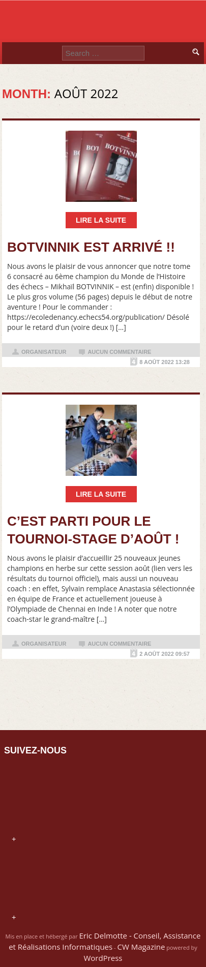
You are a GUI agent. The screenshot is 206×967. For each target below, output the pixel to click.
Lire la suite (101, 220)
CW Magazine (141, 947)
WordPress (102, 958)
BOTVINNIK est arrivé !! (91, 247)
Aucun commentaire (119, 352)
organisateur (43, 352)
